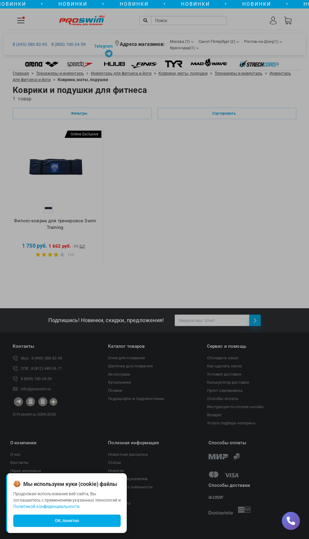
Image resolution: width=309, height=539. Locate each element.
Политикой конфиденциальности (46, 506)
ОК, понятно (67, 520)
